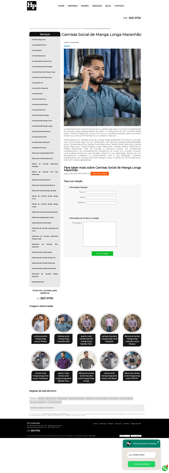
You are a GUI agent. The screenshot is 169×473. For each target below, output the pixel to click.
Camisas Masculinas (39, 56)
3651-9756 (135, 17)
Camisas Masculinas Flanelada (42, 66)
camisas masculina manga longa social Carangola (112, 339)
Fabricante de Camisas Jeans (42, 223)
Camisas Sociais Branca (40, 104)
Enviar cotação (102, 253)
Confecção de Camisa (39, 148)
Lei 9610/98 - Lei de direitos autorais (75, 450)
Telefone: (97, 202)
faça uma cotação (99, 174)
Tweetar (67, 46)
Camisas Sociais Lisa (39, 110)
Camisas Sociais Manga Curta (42, 120)
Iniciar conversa (141, 464)
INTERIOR (89, 433)
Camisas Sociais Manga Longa (42, 126)
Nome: (97, 192)
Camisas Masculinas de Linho (42, 61)
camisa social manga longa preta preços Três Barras (41, 413)
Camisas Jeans (37, 50)
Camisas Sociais (37, 93)
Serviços (97, 6)
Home (61, 6)
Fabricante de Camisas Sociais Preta (44, 268)
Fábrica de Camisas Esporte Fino (43, 153)
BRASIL (41, 433)
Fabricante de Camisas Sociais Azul (44, 257)
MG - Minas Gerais (101, 433)
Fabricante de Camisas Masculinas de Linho (45, 229)
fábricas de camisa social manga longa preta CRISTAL (65, 413)
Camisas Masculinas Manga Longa (44, 72)
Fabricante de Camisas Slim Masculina (45, 245)
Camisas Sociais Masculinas (41, 131)
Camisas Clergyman (39, 39)
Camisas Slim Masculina (40, 88)
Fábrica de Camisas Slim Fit (41, 180)
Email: (98, 197)
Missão (85, 6)
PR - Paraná (113, 433)
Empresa (72, 6)
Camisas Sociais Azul (39, 99)
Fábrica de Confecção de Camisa (43, 217)
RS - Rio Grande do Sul (38, 437)
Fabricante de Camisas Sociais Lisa (43, 263)
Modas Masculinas (38, 282)
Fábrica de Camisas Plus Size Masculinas (45, 173)
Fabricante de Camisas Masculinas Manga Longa (45, 237)
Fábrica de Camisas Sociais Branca (43, 185)
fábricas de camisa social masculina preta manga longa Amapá (112, 377)
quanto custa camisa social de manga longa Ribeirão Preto (88, 340)
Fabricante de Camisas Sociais (42, 252)
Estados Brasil (62, 433)
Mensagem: (94, 234)
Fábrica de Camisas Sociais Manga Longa (45, 205)
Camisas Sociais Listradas (40, 115)
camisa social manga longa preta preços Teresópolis (65, 376)
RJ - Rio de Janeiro (126, 433)
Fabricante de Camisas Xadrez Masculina (45, 275)
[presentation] (84, 211)
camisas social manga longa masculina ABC (65, 339)
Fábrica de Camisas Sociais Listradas (44, 191)
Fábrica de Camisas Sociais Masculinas (45, 212)
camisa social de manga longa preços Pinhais (41, 339)
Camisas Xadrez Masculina (41, 142)
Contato (119, 6)
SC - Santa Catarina (54, 437)
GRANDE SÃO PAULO (76, 433)
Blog (108, 6)
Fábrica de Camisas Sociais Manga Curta (45, 197)
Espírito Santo (50, 433)
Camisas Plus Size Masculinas (42, 77)
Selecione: (33, 433)
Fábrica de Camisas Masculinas (42, 158)
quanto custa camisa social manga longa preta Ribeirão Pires (88, 377)
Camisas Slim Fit (37, 83)
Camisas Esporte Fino (39, 45)
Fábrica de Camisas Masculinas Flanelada (45, 165)
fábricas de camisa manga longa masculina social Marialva (40, 377)
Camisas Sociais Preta (39, 137)
